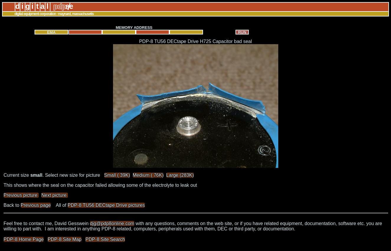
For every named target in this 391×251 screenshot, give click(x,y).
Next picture (54, 195)
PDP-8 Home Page (24, 239)
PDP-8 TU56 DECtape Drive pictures (106, 205)
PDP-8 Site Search (105, 239)
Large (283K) (180, 175)
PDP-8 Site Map (64, 239)
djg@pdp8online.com (112, 223)
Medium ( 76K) (148, 175)
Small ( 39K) (117, 175)
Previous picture (21, 195)
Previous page (36, 205)
